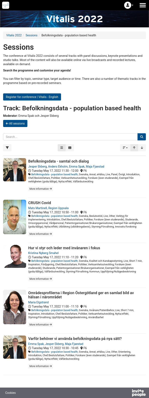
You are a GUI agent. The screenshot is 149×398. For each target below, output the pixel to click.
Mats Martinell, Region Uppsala (48, 208)
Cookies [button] (10, 392)
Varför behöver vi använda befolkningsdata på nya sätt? (75, 338)
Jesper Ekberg (37, 166)
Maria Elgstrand (38, 302)
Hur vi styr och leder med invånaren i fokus (64, 248)
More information (40, 188)
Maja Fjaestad (95, 166)
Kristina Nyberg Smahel (43, 253)
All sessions (15, 123)
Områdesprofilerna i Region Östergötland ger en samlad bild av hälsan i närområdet (81, 295)
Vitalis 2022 (14, 35)
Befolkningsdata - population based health (54, 174)
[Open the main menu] (142, 5)
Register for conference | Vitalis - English (32, 97)
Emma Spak (76, 166)
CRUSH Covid (39, 203)
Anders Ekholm (58, 166)
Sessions (32, 35)
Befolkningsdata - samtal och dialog (58, 161)
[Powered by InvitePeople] (128, 393)
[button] (128, 5)
